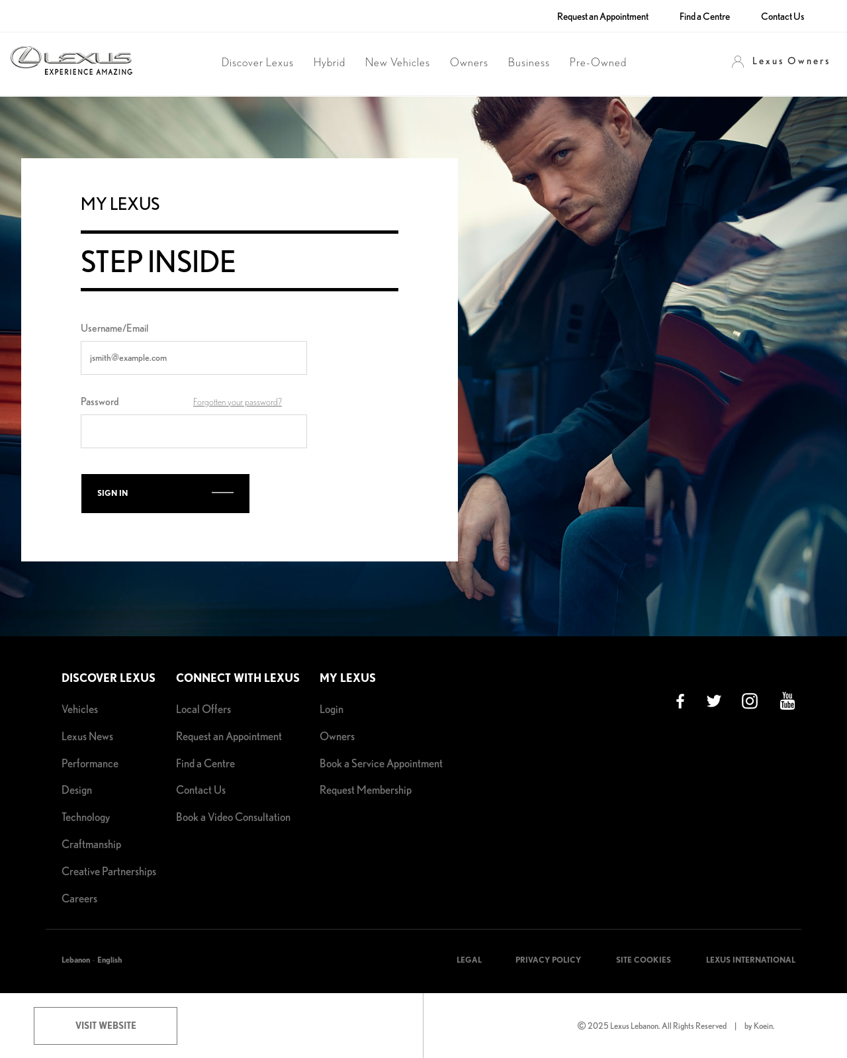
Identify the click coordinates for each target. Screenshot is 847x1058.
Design (77, 789)
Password (100, 401)
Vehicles (80, 708)
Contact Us (782, 16)
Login (331, 708)
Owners (469, 62)
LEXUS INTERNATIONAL (750, 959)
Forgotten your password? (237, 402)
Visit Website (105, 1025)
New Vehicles (397, 62)
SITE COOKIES (643, 959)
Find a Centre (705, 16)
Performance (90, 763)
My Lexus (348, 677)
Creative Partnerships (109, 871)
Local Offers (203, 708)
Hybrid (329, 62)
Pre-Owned (598, 62)
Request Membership (366, 789)
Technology (86, 816)
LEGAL (469, 959)
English (109, 959)
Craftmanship (91, 844)
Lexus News (87, 736)
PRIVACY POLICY (548, 959)
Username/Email (114, 328)
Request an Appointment (602, 16)
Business (529, 62)
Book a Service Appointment (381, 763)
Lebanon (76, 959)
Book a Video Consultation (233, 816)
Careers (79, 898)
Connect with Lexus (238, 677)
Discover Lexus (258, 62)
